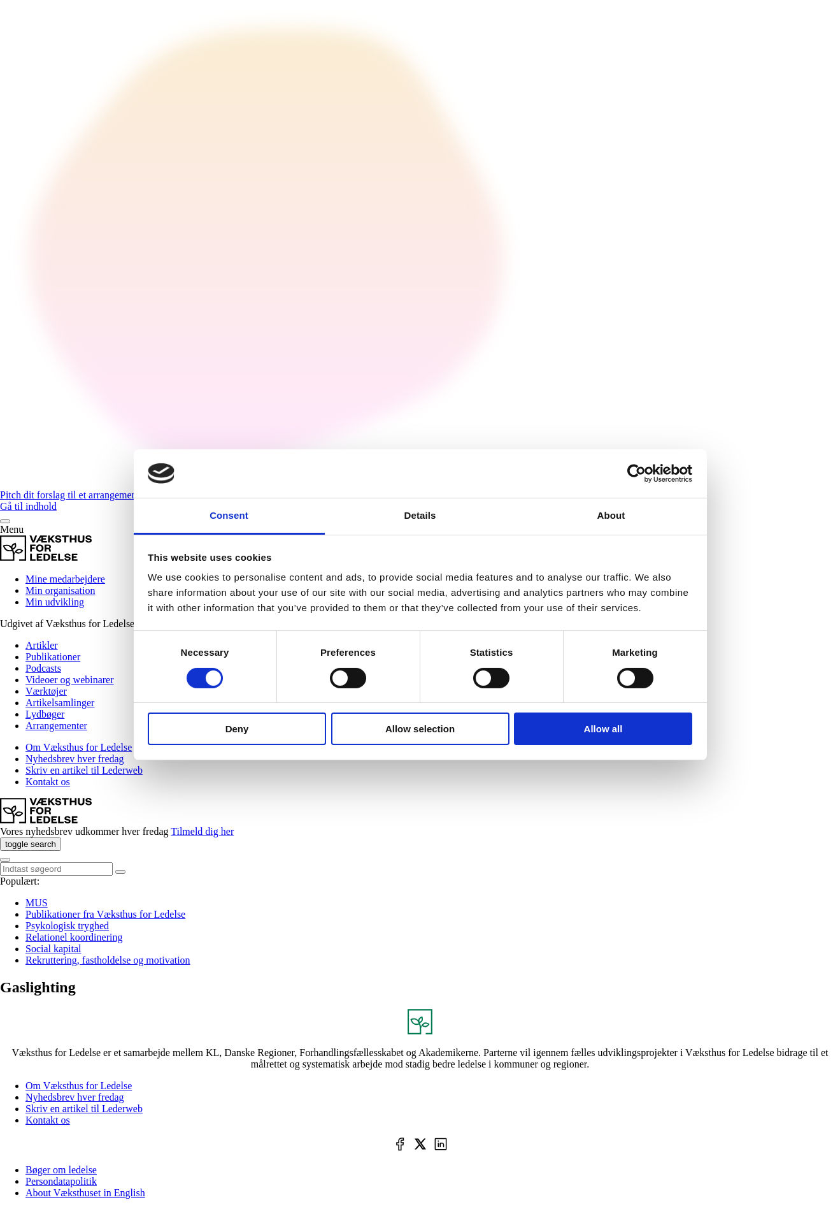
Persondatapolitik (61, 1181)
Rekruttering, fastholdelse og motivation (107, 960)
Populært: (19, 881)
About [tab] (611, 515)
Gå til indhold (28, 506)
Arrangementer (56, 725)
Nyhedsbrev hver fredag (74, 758)
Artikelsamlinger (59, 702)
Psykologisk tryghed (67, 925)
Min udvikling (54, 602)
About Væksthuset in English (85, 1192)
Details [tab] (420, 515)
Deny (237, 728)
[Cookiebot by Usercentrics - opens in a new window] (636, 473)
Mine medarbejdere (65, 579)
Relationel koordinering (73, 937)
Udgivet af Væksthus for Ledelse (67, 623)
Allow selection (420, 728)
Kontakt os (47, 781)
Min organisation (60, 590)
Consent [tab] (229, 515)
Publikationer (52, 656)
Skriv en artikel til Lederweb (84, 770)
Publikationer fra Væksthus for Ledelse (105, 914)
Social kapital (53, 948)
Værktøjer (46, 691)
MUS (36, 902)
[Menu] (5, 521)
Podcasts (43, 668)
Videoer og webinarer (69, 679)
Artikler (41, 645)
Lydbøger (44, 714)
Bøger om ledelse (61, 1169)
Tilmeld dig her (202, 831)
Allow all (603, 728)
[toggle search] (30, 844)
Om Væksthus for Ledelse (78, 747)
